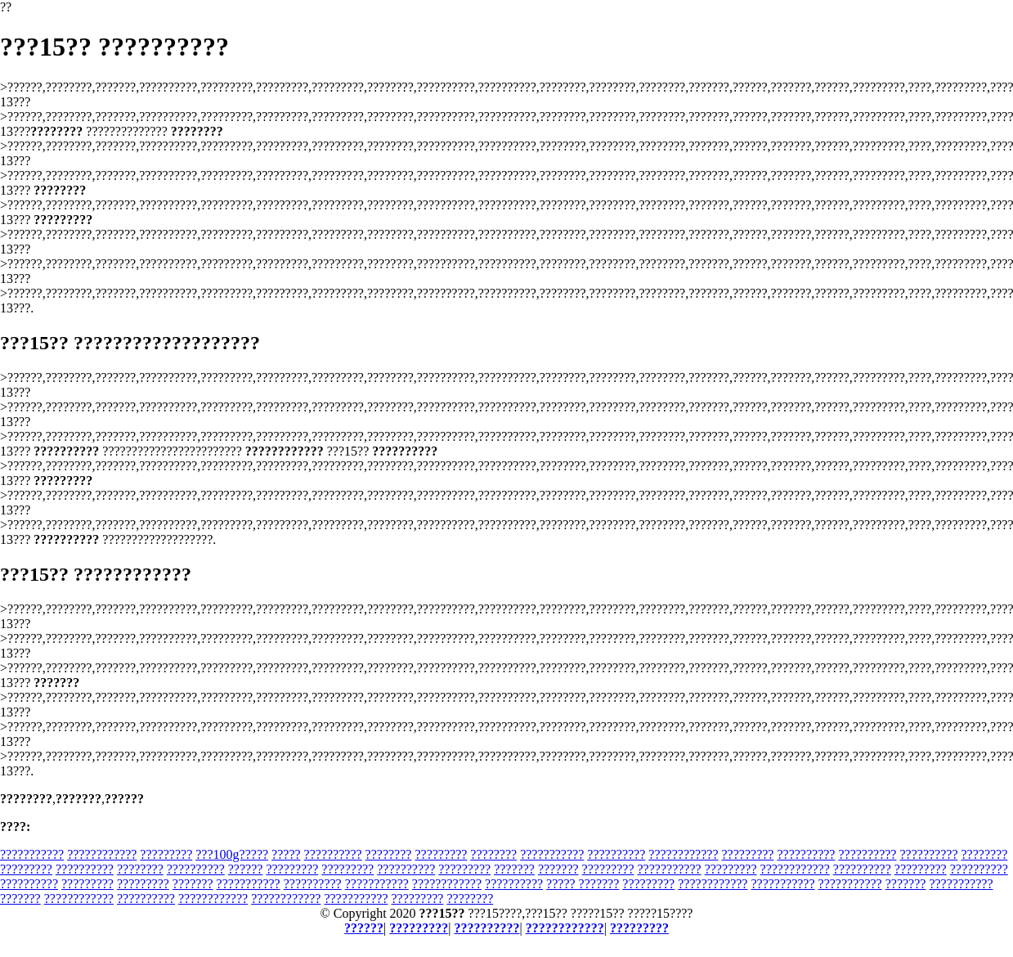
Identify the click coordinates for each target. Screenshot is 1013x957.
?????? (245, 869)
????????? (166, 854)
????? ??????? (582, 884)
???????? (388, 854)
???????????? (102, 854)
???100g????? (231, 854)
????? (286, 854)
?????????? (333, 854)
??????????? (32, 854)
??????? (514, 869)
